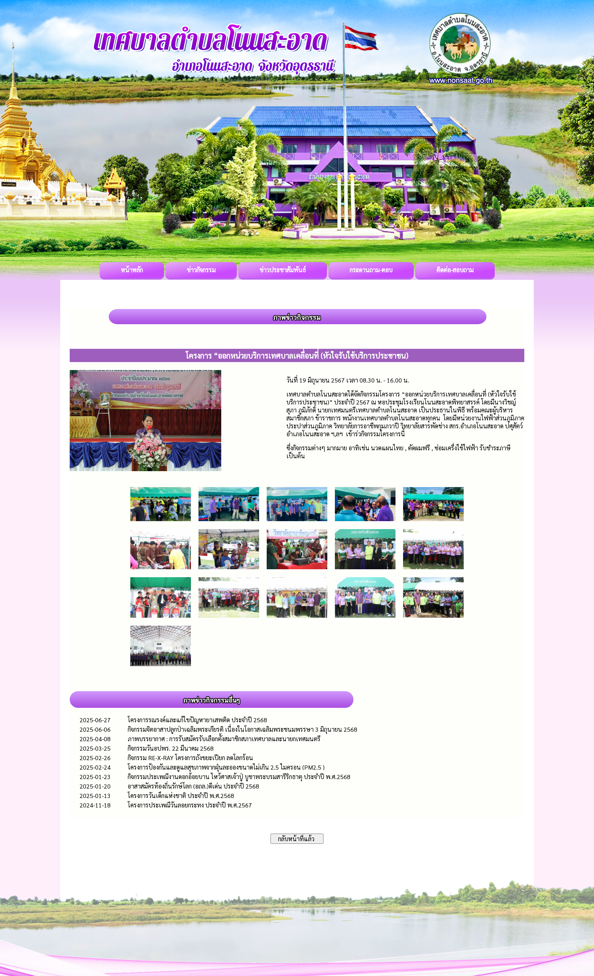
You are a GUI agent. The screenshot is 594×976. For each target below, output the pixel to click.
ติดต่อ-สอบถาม (455, 270)
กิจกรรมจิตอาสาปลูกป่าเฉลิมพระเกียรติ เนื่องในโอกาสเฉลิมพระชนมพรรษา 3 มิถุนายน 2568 (242, 729)
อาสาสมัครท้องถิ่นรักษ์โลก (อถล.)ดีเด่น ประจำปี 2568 (193, 786)
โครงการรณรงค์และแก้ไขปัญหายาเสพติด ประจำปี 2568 (197, 720)
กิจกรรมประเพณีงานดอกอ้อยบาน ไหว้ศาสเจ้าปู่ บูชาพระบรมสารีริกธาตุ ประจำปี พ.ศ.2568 (239, 777)
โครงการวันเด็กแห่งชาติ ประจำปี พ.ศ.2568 (181, 796)
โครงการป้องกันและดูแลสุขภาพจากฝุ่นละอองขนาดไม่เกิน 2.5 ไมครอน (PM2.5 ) (226, 767)
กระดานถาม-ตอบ (371, 270)
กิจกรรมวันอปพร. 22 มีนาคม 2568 (171, 748)
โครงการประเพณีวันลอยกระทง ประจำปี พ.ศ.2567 (190, 805)
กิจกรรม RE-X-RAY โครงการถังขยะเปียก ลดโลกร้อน (190, 758)
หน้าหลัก (132, 270)
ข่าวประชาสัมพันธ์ (282, 270)
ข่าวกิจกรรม (201, 270)
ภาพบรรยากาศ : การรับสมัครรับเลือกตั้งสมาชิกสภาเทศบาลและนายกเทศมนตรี (224, 739)
